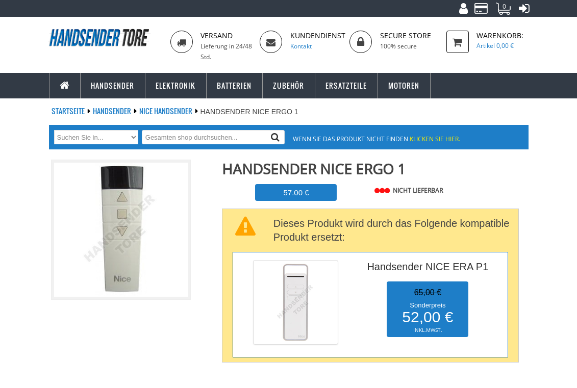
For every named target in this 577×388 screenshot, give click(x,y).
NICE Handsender (166, 111)
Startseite (69, 111)
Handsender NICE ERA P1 (427, 266)
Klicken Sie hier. (435, 139)
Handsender (113, 111)
